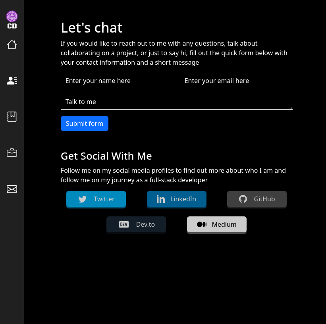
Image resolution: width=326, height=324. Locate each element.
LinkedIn (176, 199)
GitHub (257, 199)
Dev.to (136, 224)
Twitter (96, 199)
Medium (217, 224)
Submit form (84, 123)
